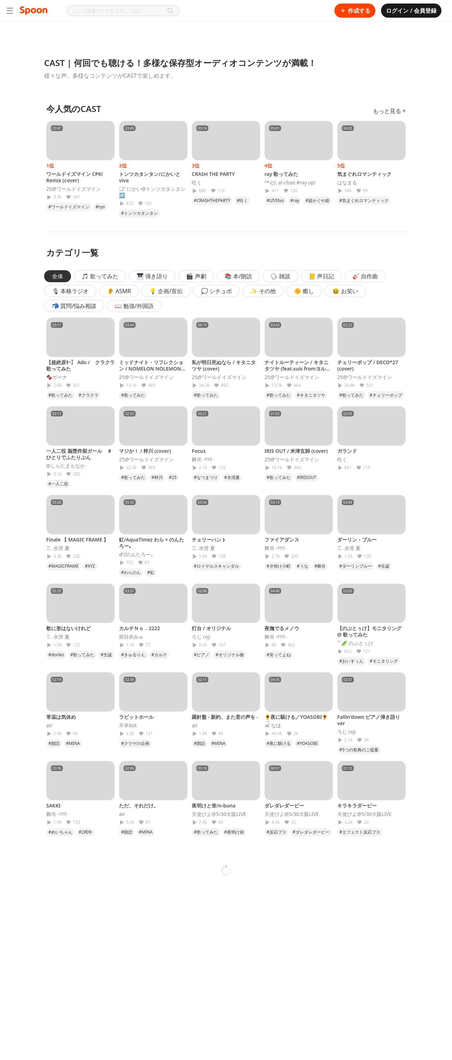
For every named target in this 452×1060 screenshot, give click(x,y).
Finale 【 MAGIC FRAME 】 (77, 539)
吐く (197, 182)
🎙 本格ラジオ (70, 291)
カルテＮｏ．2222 (139, 628)
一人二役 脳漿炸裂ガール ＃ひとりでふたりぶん (79, 454)
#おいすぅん (351, 661)
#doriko (56, 655)
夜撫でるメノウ (281, 628)
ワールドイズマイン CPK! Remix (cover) (74, 177)
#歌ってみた (60, 395)
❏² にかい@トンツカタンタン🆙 (152, 192)
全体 (57, 276)
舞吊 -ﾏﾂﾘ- (203, 459)
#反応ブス (276, 832)
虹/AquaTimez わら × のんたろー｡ (151, 542)
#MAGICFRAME (63, 566)
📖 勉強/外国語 (134, 306)
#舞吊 (320, 566)
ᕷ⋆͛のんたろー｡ (136, 554)
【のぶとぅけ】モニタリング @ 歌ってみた (369, 631)
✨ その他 (263, 291)
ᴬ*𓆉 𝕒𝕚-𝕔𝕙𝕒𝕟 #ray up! (290, 182)
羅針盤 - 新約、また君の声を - (225, 716)
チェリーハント (209, 539)
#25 (173, 477)
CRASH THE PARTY (213, 174)
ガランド (347, 451)
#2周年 (86, 832)
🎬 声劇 (196, 276)
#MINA (73, 743)
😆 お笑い (345, 291)
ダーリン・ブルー (357, 539)
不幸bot (128, 725)
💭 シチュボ (216, 291)
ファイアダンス (281, 539)
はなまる (347, 182)
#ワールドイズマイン (68, 207)
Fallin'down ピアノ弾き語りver (368, 720)
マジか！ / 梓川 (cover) (145, 451)
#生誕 (383, 566)
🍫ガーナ (56, 377)
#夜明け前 (234, 832)
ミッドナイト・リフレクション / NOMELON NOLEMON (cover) (151, 368)
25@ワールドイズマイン (73, 189)
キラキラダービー (357, 805)
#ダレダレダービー (311, 832)
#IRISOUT (306, 477)
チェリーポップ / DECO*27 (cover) (367, 365)
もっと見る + (389, 111)
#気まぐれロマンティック (364, 200)
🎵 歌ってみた (100, 276)
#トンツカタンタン (139, 213)
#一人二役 (58, 484)
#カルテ (159, 655)
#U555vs (275, 200)
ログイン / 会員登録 (411, 10)
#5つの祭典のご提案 (359, 750)
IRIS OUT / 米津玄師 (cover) (296, 451)
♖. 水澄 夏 (58, 548)
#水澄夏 (232, 477)
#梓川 (157, 477)
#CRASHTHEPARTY (212, 200)
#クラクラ (89, 395)
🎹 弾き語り (152, 276)
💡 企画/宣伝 (166, 291)
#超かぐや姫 (317, 200)
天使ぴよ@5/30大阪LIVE (219, 814)
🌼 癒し (304, 291)
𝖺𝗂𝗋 (49, 725)
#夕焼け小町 (279, 566)
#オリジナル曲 (230, 655)
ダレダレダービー (284, 805)
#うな (302, 566)
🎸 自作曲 (365, 276)
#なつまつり (206, 477)
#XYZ (90, 566)
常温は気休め (61, 716)
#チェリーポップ (386, 395)
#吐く (242, 200)
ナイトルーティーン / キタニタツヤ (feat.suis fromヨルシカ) (297, 368)
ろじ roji (201, 637)
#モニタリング (384, 661)
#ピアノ (201, 655)
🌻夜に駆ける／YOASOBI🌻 (296, 716)
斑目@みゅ (131, 637)
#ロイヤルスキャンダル (216, 566)
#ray (294, 200)
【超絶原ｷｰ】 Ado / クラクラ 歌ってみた (80, 365)
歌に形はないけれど (68, 628)
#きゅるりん (133, 655)
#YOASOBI (307, 743)
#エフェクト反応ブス (359, 832)
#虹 (150, 572)
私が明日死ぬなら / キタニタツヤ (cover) (224, 365)
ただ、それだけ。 (139, 805)
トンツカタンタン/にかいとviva (149, 177)
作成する (354, 10)
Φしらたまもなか (65, 466)
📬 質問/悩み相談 (74, 306)
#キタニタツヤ (311, 395)
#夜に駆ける (279, 743)
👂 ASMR (119, 291)
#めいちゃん (60, 832)
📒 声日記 (321, 276)
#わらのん (131, 572)
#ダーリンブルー (355, 566)
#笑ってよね (279, 655)
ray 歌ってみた (281, 174)
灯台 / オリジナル (211, 628)
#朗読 (54, 743)
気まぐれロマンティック (364, 174)
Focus (199, 451)
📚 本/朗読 (238, 276)
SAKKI (53, 805)
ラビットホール (136, 716)
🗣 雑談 (280, 276)
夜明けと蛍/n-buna (214, 805)
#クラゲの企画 (135, 743)
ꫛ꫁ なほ (272, 725)
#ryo (100, 207)
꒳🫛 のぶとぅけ (355, 643)
